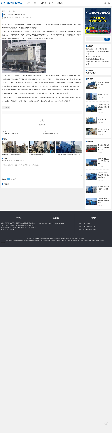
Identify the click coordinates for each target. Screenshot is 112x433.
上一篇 (4, 131)
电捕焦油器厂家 (103, 95)
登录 (8, 181)
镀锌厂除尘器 (102, 119)
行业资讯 (43, 3)
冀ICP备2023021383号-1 (68, 238)
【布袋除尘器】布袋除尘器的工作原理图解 (103, 107)
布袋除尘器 (18, 24)
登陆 (105, 3)
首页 (28, 3)
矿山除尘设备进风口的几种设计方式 (12, 133)
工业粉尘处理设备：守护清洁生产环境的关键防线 (69, 154)
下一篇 (44, 131)
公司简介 (35, 3)
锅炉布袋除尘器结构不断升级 (50, 133)
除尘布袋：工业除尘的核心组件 (96, 59)
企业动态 (51, 3)
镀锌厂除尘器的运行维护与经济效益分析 (103, 161)
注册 (109, 3)
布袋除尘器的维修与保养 (36, 154)
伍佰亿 (83, 238)
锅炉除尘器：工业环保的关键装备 (11, 154)
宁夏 (8, 11)
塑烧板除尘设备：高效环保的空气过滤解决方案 (103, 175)
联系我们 (60, 3)
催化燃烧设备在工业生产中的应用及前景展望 (103, 147)
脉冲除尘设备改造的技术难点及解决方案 (103, 200)
